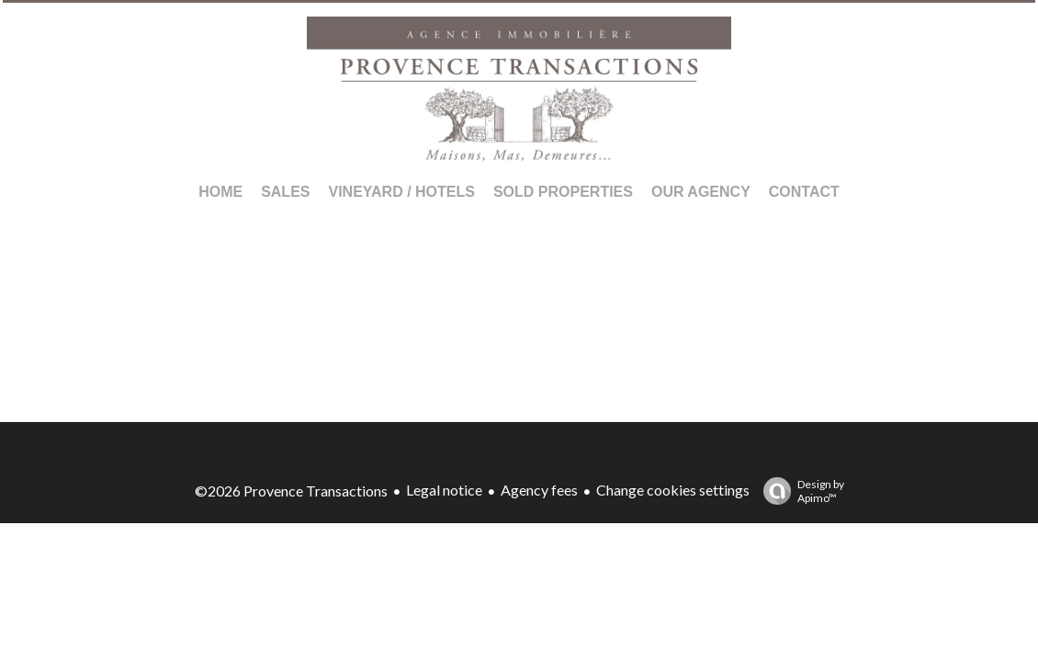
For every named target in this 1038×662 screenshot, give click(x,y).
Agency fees (539, 489)
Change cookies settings (673, 489)
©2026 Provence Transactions (291, 490)
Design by (799, 491)
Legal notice (444, 489)
